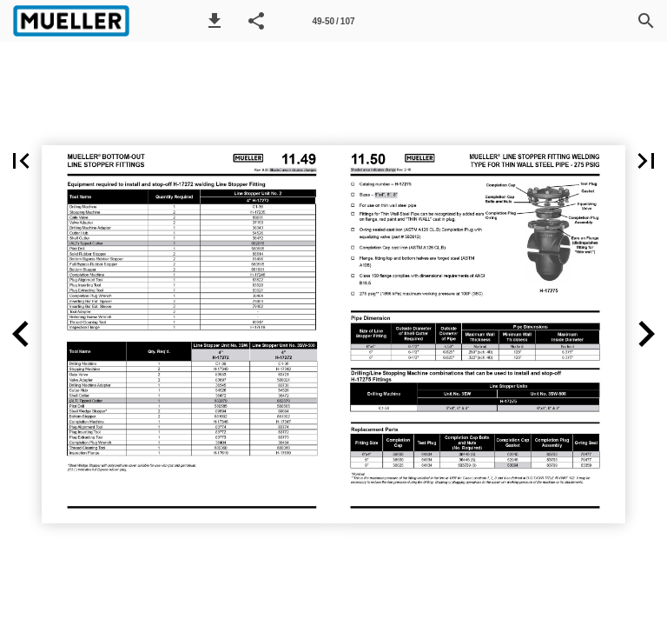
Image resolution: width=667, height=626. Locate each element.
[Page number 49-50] (333, 21)
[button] (214, 21)
